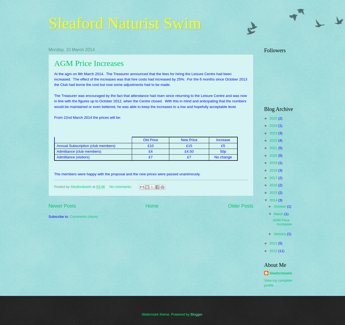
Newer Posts (62, 206)
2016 (274, 185)
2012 (274, 251)
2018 (274, 170)
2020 (274, 155)
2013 (274, 243)
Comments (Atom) (84, 217)
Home (152, 206)
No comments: (121, 187)
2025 (274, 118)
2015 (274, 193)
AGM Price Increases (89, 63)
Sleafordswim (281, 273)
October (280, 206)
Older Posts (240, 206)
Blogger (196, 314)
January (280, 234)
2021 (274, 148)
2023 (274, 133)
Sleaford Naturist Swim (125, 23)
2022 (274, 140)
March (279, 214)
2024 (274, 126)
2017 (274, 178)
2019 (274, 163)
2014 (274, 200)
